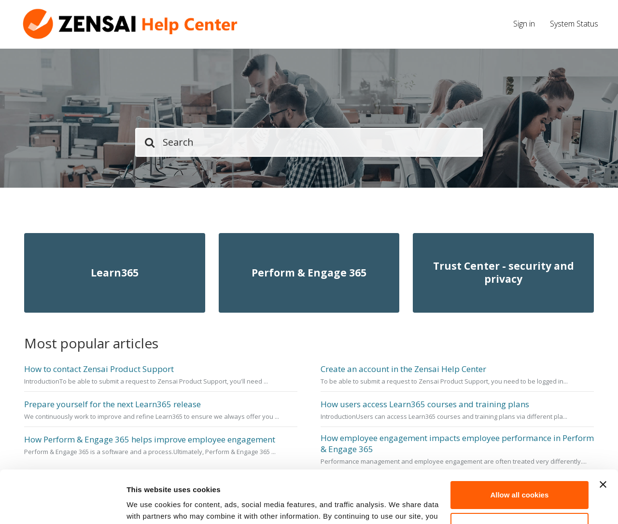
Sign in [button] (524, 23)
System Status (574, 23)
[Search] (309, 142)
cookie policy (202, 478)
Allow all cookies (519, 445)
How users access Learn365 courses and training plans (425, 404)
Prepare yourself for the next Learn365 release (112, 404)
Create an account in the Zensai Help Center (403, 369)
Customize (520, 477)
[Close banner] (603, 435)
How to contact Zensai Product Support (99, 369)
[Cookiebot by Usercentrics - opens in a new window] (62, 505)
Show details (148, 505)
